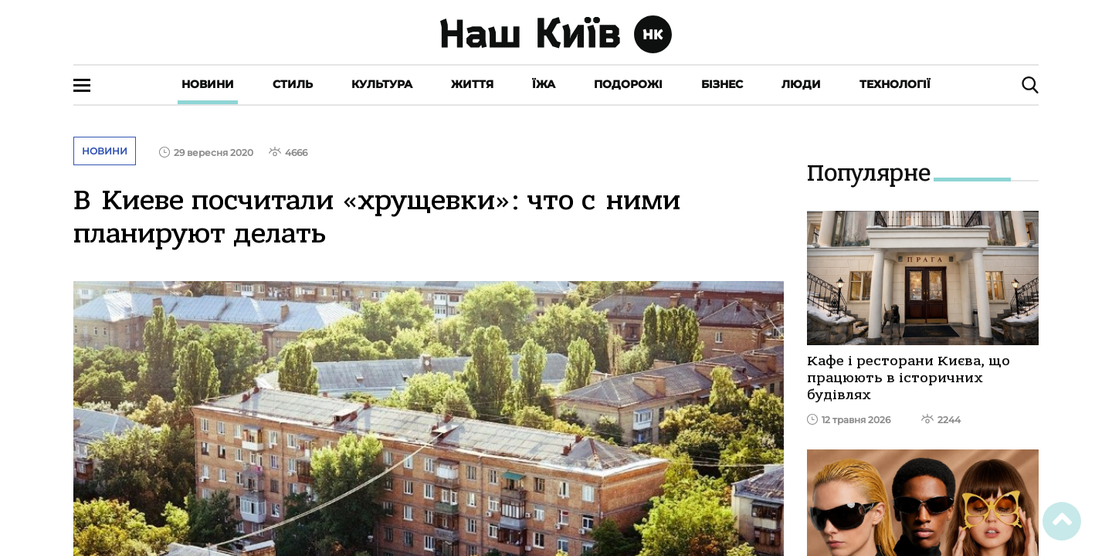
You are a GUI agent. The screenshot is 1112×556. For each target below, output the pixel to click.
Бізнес (722, 84)
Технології (895, 84)
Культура (381, 84)
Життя (472, 84)
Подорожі (628, 84)
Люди (801, 84)
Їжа (543, 84)
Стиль (293, 84)
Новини (207, 84)
